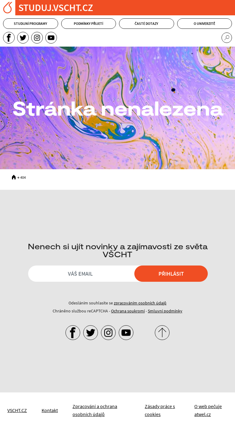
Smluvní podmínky (165, 311)
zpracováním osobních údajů (140, 303)
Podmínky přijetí (88, 23)
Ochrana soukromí (128, 311)
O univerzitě (204, 23)
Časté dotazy (146, 23)
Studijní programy (30, 23)
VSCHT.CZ (17, 410)
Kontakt (50, 410)
